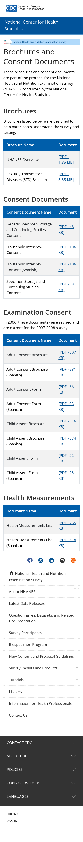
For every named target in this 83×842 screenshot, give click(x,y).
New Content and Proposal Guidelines (41, 656)
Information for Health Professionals (40, 703)
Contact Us (18, 715)
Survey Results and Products (33, 668)
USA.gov (12, 821)
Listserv (15, 691)
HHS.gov (12, 814)
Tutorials (16, 679)
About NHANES (22, 591)
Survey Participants (25, 632)
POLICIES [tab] (14, 769)
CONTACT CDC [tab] (19, 742)
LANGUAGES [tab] (17, 796)
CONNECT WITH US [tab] (23, 782)
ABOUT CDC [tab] (17, 755)
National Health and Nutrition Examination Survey (37, 576)
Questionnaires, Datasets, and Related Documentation (41, 618)
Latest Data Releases (27, 603)
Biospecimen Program (28, 644)
